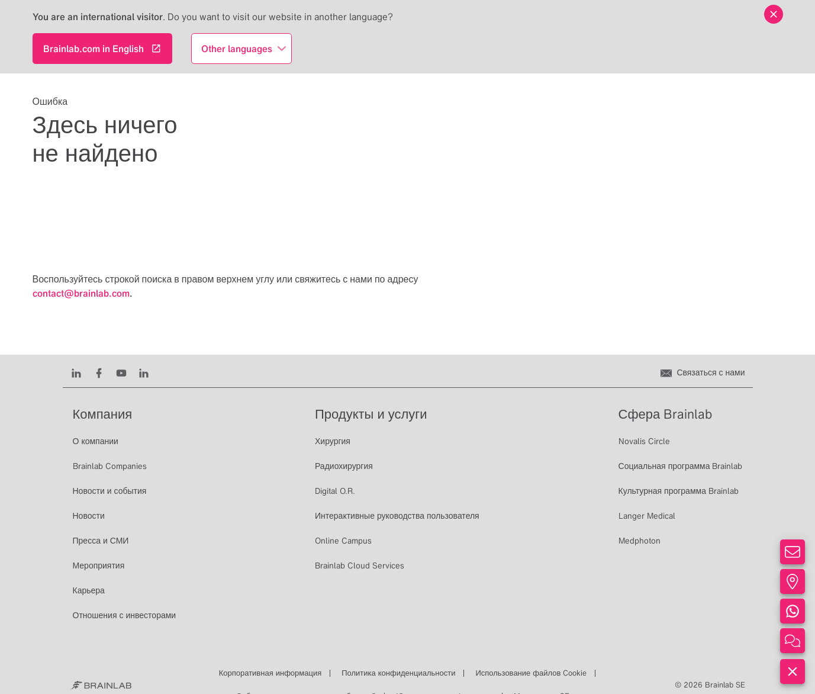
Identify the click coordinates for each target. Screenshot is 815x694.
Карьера (89, 590)
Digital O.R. (335, 491)
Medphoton (640, 541)
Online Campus (343, 541)
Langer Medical (647, 516)
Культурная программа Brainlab (679, 491)
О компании (95, 441)
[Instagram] (144, 372)
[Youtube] (121, 372)
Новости (89, 516)
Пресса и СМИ (101, 541)
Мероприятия (99, 565)
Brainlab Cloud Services (359, 565)
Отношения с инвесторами (124, 615)
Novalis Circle (644, 441)
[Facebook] (99, 372)
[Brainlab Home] (100, 685)
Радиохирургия (344, 466)
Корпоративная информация (270, 673)
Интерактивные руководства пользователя (397, 516)
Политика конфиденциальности (398, 673)
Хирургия (332, 441)
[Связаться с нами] (703, 372)
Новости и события (110, 491)
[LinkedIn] (76, 372)
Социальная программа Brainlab (681, 466)
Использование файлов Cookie (531, 673)
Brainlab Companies (110, 466)
